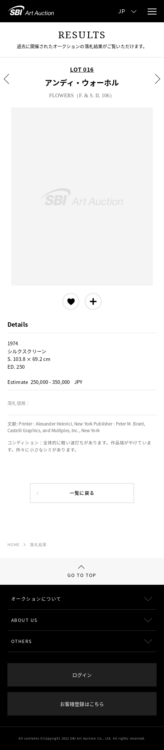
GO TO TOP (82, 571)
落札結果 (38, 544)
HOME (13, 544)
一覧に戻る (82, 492)
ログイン (82, 674)
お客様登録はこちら (82, 703)
